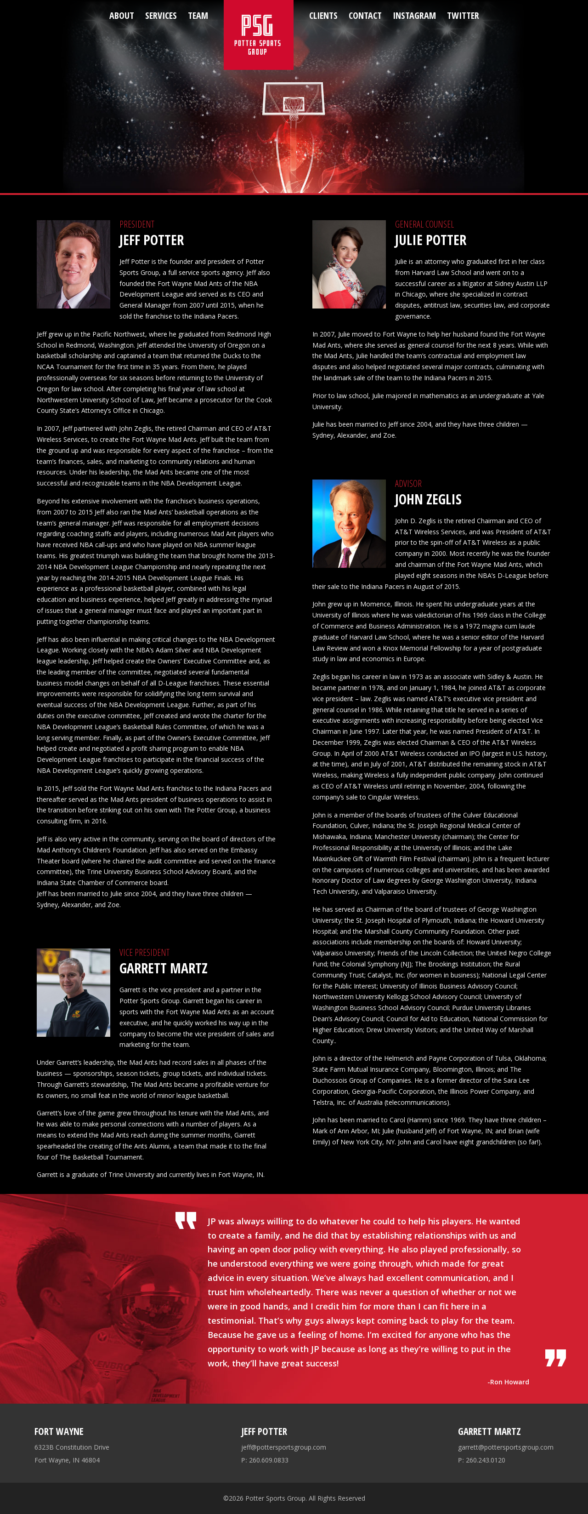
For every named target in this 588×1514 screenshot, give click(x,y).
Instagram (414, 15)
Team (198, 15)
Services (161, 15)
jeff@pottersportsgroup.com (283, 1447)
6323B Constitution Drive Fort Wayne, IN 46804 (71, 1453)
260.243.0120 (481, 1460)
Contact (365, 15)
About (121, 15)
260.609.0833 (264, 1460)
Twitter (463, 15)
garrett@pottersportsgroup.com (506, 1447)
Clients (323, 15)
